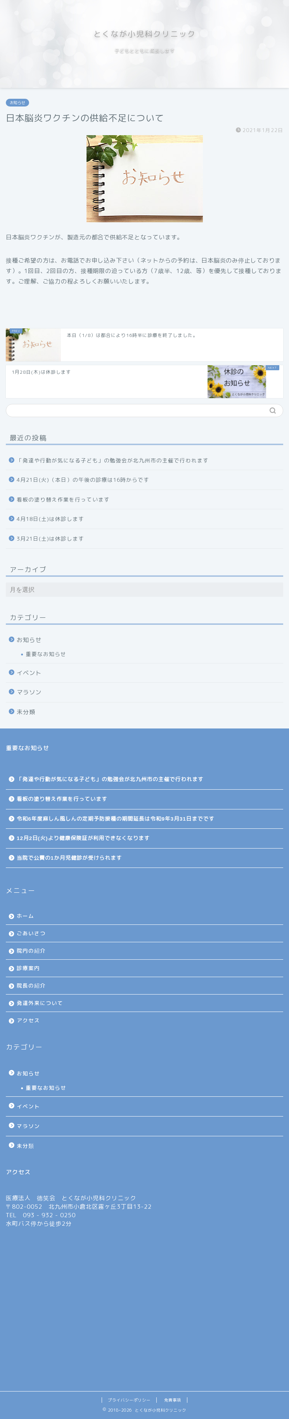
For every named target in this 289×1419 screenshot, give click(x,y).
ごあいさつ (31, 933)
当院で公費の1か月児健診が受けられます (69, 858)
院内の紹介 (31, 950)
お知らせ (17, 102)
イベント (29, 673)
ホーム (25, 915)
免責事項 (172, 1400)
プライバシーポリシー (129, 1400)
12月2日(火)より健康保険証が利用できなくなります (83, 838)
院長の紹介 (31, 985)
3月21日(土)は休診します (50, 538)
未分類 (26, 712)
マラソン (29, 692)
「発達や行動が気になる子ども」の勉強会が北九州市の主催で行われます (113, 460)
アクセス (28, 1020)
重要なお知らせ (46, 654)
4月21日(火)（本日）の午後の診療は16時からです (83, 479)
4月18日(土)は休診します (50, 518)
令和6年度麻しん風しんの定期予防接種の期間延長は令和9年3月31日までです (116, 819)
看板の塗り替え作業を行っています (63, 499)
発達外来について (40, 1003)
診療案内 (28, 968)
